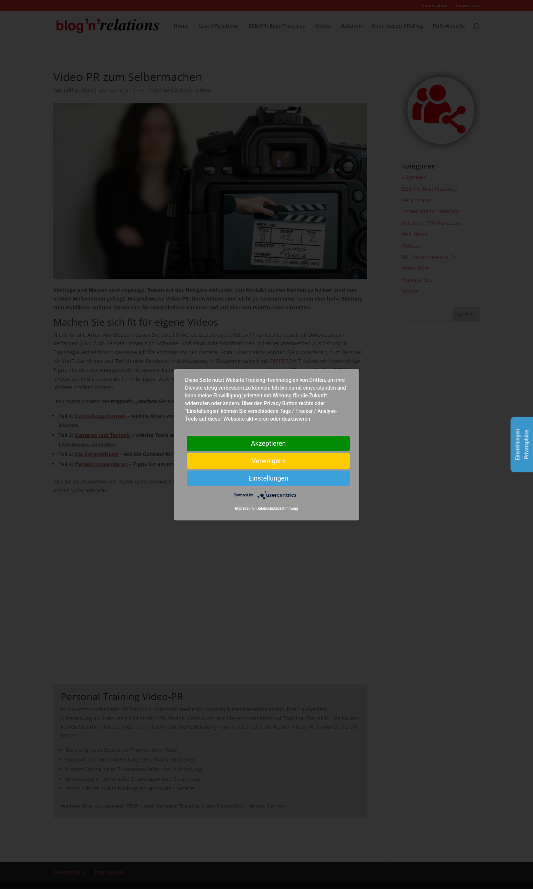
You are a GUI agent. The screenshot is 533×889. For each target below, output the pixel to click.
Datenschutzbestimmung (277, 508)
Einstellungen (268, 478)
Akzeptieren (268, 443)
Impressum (244, 508)
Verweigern (268, 460)
